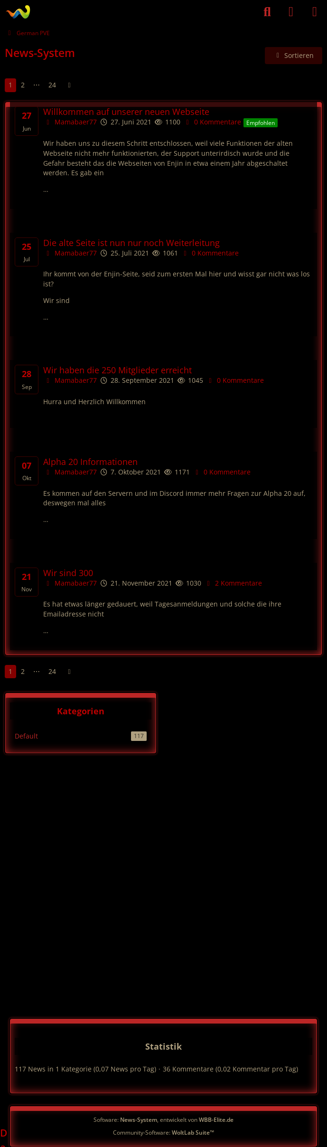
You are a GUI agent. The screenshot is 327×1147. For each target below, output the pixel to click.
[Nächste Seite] (69, 85)
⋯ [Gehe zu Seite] (36, 84)
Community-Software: (163, 1132)
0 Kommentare (212, 121)
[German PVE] (18, 11)
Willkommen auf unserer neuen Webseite (126, 111)
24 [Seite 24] (52, 84)
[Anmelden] (290, 12)
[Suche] (267, 11)
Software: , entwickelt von (163, 1120)
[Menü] (314, 11)
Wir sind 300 (68, 573)
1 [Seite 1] (10, 84)
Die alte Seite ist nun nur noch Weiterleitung (131, 242)
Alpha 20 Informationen (90, 461)
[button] (294, 56)
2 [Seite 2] (23, 84)
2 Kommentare (233, 583)
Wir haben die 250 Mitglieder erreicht (117, 370)
